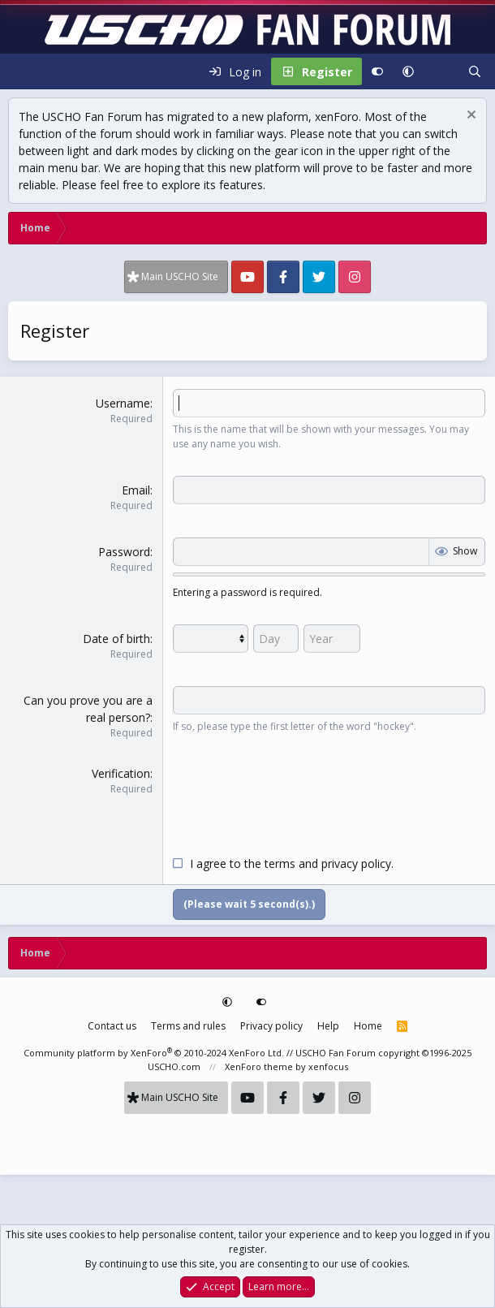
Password (124, 551)
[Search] (475, 71)
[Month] (210, 638)
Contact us (112, 1026)
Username (123, 403)
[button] (408, 71)
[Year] (331, 638)
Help (328, 1026)
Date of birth (116, 638)
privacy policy (356, 863)
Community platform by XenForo (154, 1053)
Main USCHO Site (179, 276)
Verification (121, 773)
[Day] (276, 638)
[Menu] (21, 71)
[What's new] (441, 71)
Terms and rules (188, 1026)
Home (368, 1026)
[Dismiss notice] (469, 116)
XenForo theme (259, 1066)
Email (136, 490)
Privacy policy (271, 1026)
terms (280, 863)
